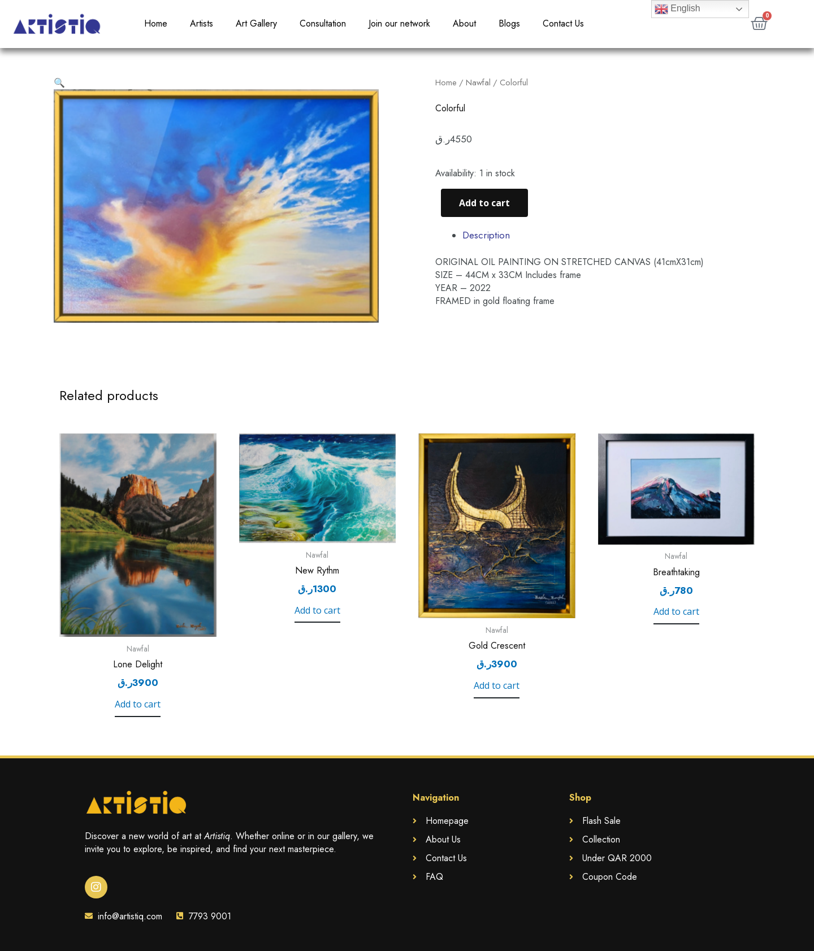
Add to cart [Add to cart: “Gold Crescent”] (496, 686)
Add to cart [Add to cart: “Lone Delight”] (138, 704)
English (677, 9)
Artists (201, 23)
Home (155, 23)
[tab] (611, 235)
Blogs (509, 23)
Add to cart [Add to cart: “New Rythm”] (317, 610)
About (464, 23)
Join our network (399, 23)
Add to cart (484, 203)
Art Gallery (256, 23)
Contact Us (563, 23)
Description (486, 235)
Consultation (323, 23)
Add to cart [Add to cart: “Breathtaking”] (676, 612)
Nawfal (478, 82)
